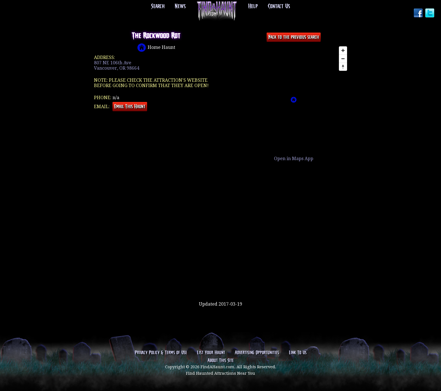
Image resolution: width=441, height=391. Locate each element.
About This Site (221, 360)
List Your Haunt (211, 352)
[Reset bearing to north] (343, 67)
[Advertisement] (220, 283)
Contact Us (279, 6)
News (180, 6)
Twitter (430, 13)
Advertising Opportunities (257, 352)
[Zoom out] (343, 58)
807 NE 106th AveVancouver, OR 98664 (116, 65)
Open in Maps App (293, 158)
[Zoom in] (343, 50)
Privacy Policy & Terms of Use (161, 352)
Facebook (419, 13)
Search (158, 6)
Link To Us (298, 352)
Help (253, 6)
